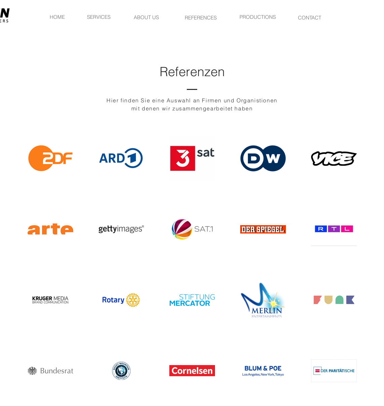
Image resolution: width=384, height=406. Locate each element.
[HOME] (57, 16)
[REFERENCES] (201, 17)
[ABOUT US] (146, 17)
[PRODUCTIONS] (258, 16)
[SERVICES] (99, 16)
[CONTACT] (310, 17)
